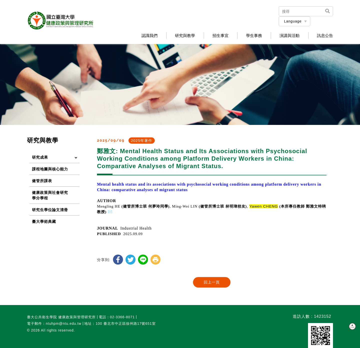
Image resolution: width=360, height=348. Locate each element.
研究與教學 (185, 36)
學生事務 (254, 36)
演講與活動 (290, 36)
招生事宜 (220, 36)
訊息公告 (325, 36)
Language (293, 21)
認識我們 (150, 36)
